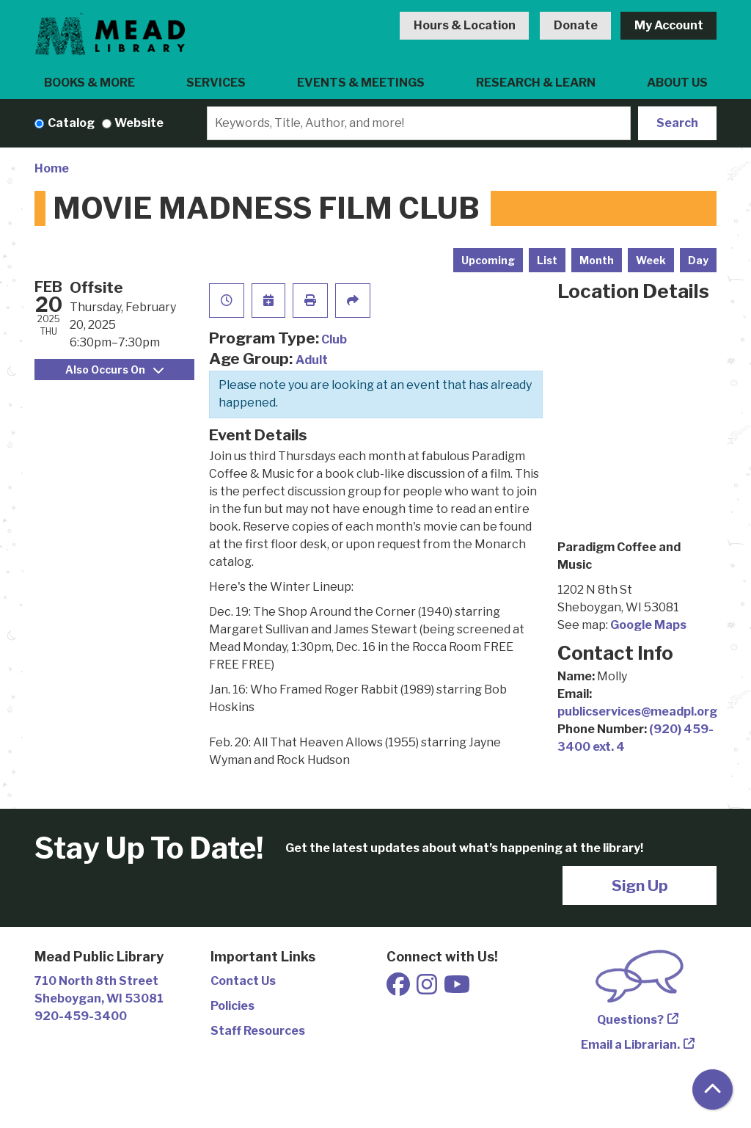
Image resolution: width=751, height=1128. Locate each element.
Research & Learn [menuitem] (536, 83)
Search (677, 123)
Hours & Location (465, 25)
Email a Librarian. (630, 1045)
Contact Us (243, 981)
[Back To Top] (712, 1089)
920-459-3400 (80, 1016)
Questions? (630, 1020)
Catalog (71, 123)
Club (334, 339)
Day (698, 260)
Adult (312, 360)
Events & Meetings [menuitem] (361, 83)
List (547, 260)
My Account (668, 25)
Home (51, 168)
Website (139, 123)
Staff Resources (257, 1031)
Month (596, 260)
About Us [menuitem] (677, 83)
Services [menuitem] (216, 83)
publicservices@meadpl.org (637, 711)
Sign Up (640, 885)
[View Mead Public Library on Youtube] (457, 989)
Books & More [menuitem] (89, 83)
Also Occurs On (114, 369)
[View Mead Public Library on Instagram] (428, 989)
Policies (232, 1006)
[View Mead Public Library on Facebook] (399, 989)
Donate (576, 25)
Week (651, 260)
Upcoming (488, 260)
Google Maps (648, 625)
